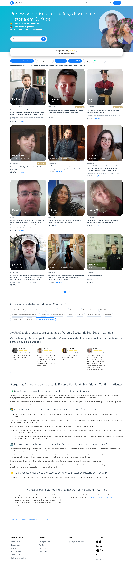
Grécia (29, 319)
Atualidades (74, 310)
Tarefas (101, 3)
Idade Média (104, 310)
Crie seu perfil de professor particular (100, 497)
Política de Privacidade (18, 558)
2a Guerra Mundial (89, 310)
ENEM (63, 310)
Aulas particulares (91, 3)
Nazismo (108, 315)
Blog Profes (43, 551)
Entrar (117, 3)
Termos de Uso (16, 555)
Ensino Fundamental (35, 310)
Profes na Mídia (16, 551)
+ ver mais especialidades (45, 319)
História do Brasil (18, 310)
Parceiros (14, 548)
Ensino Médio (51, 310)
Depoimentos (15, 545)
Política (70, 315)
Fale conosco (100, 559)
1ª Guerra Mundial (56, 315)
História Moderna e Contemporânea (24, 315)
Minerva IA (108, 3)
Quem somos (15, 542)
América (80, 315)
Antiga (43, 315)
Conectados (98, 60)
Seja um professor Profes (76, 542)
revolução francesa (94, 315)
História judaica (17, 319)
